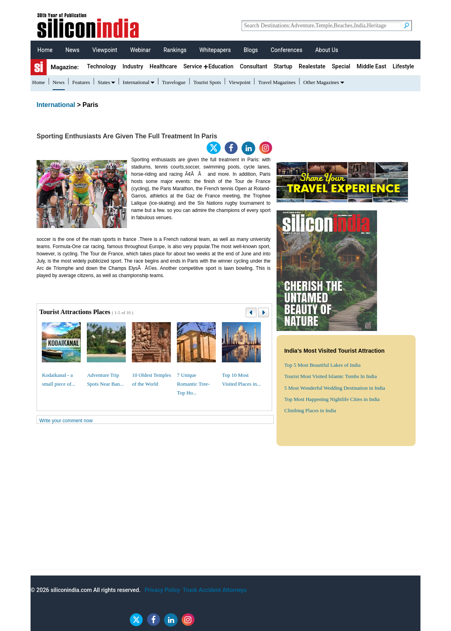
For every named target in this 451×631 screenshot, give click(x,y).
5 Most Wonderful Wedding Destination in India (334, 388)
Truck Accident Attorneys (215, 590)
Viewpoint (104, 50)
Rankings (175, 50)
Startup (283, 66)
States (104, 82)
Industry (133, 66)
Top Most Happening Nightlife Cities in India (331, 399)
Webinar (140, 50)
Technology (101, 66)
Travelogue (174, 82)
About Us (326, 50)
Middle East (371, 66)
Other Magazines (321, 82)
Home (45, 50)
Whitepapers (215, 50)
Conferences (286, 50)
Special (341, 66)
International (136, 82)
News (73, 50)
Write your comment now (66, 420)
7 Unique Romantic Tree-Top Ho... (193, 384)
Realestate (312, 66)
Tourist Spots (207, 82)
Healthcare (163, 66)
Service (192, 66)
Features (81, 82)
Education (220, 66)
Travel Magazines (276, 82)
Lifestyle (403, 66)
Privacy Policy (162, 590)
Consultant (253, 66)
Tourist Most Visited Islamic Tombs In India (330, 376)
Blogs (251, 50)
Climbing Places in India (310, 410)
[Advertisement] (225, 512)
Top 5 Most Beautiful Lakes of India (322, 365)
